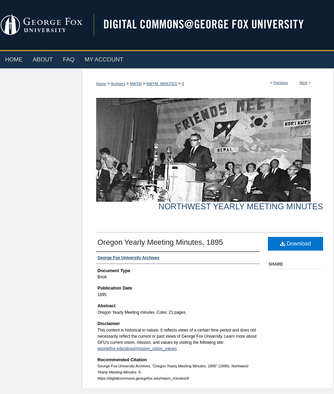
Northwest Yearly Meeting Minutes (240, 206)
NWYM (136, 84)
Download (295, 244)
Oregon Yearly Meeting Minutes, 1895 (160, 242)
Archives (118, 84)
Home (101, 84)
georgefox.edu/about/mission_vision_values (137, 348)
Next (303, 83)
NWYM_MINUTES (161, 84)
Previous (280, 83)
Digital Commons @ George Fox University (209, 25)
